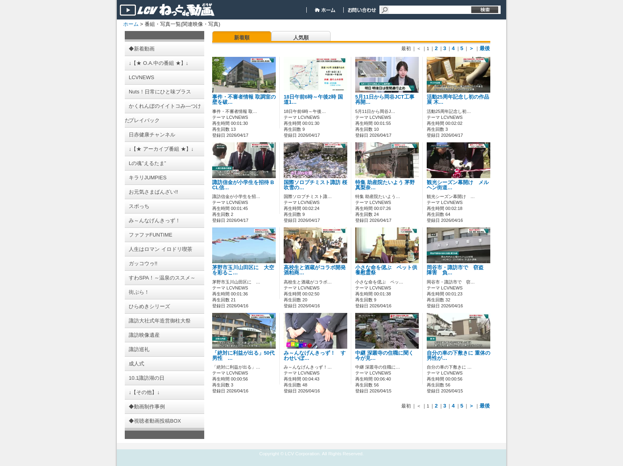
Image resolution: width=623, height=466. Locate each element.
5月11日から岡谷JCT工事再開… (384, 99)
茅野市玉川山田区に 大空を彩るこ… (243, 270)
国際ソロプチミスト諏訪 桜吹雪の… (315, 185)
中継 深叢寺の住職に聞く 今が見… (384, 355)
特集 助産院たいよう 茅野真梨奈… (385, 185)
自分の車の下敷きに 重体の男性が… (458, 355)
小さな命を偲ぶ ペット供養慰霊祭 (386, 270)
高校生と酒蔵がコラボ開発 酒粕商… (317, 270)
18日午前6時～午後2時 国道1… (313, 99)
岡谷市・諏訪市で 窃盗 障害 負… (458, 270)
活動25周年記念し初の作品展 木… (458, 99)
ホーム (131, 24)
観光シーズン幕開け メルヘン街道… (458, 185)
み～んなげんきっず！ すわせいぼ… (315, 355)
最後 (485, 48)
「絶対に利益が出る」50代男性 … (243, 355)
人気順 (301, 38)
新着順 (242, 38)
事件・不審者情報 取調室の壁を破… (244, 99)
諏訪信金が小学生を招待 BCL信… (243, 185)
